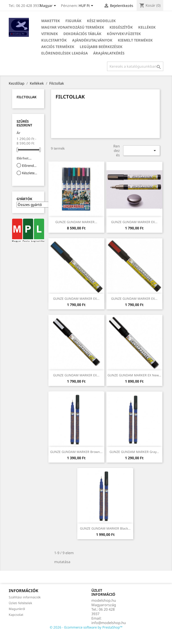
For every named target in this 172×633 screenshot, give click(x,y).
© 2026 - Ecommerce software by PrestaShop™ (86, 627)
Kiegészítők (121, 27)
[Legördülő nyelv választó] (49, 6)
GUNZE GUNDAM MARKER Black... (105, 528)
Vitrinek (49, 33)
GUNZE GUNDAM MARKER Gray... (134, 452)
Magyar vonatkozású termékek (72, 27)
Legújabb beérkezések (101, 46)
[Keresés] (135, 66)
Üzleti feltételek (20, 603)
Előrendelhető (30, 165)
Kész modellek (101, 20)
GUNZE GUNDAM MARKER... (76, 222)
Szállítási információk (25, 597)
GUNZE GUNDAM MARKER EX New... (134, 375)
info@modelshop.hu (108, 622)
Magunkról (17, 609)
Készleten (30, 173)
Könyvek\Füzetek (124, 33)
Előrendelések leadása (64, 53)
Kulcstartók (54, 40)
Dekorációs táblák (82, 33)
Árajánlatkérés (109, 53)
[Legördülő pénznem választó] (87, 6)
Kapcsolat (16, 614)
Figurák (73, 20)
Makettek (50, 20)
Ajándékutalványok (92, 40)
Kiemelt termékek (135, 40)
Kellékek (147, 27)
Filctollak (27, 97)
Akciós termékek (57, 46)
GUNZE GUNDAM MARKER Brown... (76, 452)
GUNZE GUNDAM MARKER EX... (134, 222)
